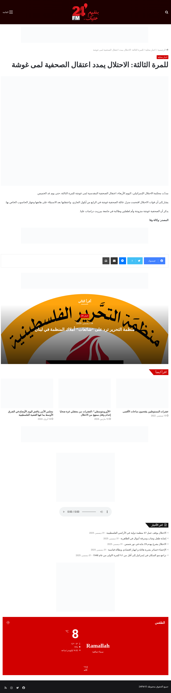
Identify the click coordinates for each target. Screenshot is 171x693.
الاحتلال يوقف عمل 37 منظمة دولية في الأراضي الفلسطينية (136, 532)
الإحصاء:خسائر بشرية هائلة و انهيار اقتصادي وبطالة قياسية (137, 549)
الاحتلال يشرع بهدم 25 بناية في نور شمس (145, 544)
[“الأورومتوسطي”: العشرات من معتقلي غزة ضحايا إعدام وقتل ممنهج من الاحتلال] (84, 393)
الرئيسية (163, 50)
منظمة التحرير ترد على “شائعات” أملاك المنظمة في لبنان (85, 329)
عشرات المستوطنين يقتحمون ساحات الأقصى (145, 411)
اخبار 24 (84, 316)
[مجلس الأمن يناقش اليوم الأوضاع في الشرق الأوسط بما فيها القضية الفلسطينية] (27, 393)
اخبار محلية (150, 50)
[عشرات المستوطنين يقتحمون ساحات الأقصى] (142, 393)
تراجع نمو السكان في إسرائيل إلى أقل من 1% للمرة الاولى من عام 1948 (129, 555)
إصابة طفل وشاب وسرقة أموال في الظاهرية (143, 538)
